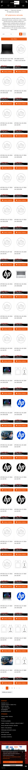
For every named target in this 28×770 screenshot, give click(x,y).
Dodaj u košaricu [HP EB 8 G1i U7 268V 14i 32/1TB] (21, 683)
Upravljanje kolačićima (6, 736)
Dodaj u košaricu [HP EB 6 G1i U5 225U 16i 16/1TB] (7, 136)
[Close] (13, 762)
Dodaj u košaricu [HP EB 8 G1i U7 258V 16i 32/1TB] (7, 650)
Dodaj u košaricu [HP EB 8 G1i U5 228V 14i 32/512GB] (21, 425)
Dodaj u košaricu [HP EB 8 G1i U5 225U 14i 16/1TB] (7, 296)
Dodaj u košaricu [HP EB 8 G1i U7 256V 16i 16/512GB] (21, 618)
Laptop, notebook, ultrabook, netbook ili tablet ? (12, 723)
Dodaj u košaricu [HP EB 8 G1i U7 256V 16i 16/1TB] (21, 586)
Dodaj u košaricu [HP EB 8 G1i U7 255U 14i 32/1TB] (7, 522)
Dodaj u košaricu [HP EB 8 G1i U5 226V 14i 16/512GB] (7, 393)
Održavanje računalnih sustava (8, 730)
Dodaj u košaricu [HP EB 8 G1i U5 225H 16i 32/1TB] (21, 264)
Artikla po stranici (6, 692)
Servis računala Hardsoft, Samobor (9, 725)
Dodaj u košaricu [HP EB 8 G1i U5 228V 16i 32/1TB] (21, 457)
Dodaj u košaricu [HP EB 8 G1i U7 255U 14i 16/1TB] (7, 490)
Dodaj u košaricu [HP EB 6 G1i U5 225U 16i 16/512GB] (7, 168)
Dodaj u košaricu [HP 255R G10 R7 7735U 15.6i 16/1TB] (21, 71)
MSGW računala (5, 732)
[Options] (13, 765)
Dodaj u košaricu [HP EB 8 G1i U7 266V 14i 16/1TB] (21, 650)
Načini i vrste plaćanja (6, 727)
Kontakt (3, 718)
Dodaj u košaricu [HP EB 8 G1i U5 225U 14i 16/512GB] (21, 296)
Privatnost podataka (6, 721)
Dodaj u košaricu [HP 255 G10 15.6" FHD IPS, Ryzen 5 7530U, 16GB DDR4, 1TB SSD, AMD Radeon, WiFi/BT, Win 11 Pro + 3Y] (7, 71)
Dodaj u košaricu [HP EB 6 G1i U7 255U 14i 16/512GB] (21, 168)
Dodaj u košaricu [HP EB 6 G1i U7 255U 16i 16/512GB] (7, 200)
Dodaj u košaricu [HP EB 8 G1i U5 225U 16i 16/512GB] (7, 329)
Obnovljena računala (6, 734)
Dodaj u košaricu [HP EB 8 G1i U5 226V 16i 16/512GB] (21, 393)
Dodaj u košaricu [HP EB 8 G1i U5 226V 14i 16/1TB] (7, 361)
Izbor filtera (14, 39)
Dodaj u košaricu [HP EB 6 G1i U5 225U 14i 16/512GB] (21, 103)
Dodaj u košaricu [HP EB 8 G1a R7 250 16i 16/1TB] (7, 264)
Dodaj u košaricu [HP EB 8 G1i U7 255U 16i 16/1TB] (7, 554)
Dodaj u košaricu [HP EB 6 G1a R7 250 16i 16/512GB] (7, 103)
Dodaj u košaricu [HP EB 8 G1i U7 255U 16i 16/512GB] (7, 586)
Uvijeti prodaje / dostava (7, 716)
